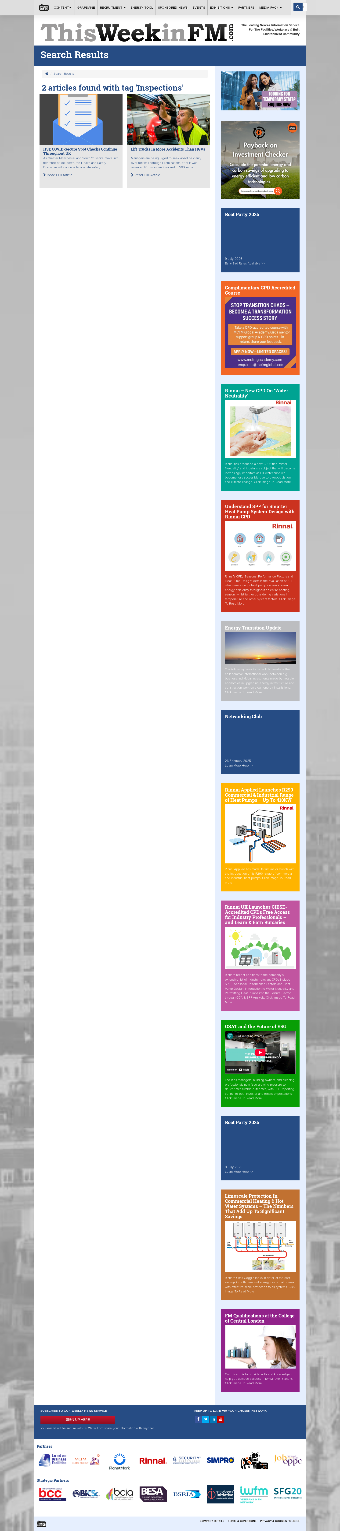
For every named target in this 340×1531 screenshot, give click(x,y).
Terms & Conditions (242, 1521)
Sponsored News (173, 8)
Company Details (212, 1521)
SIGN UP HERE (78, 1419)
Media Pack (270, 8)
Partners (246, 8)
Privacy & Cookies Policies (280, 1521)
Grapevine (86, 8)
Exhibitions (221, 8)
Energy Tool (142, 8)
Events (199, 8)
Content (63, 8)
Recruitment (113, 8)
